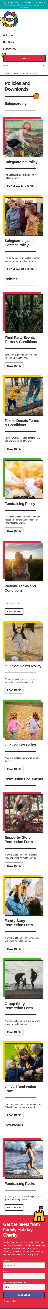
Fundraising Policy (20, 504)
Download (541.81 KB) (21, 185)
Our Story (8, 42)
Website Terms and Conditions (20, 588)
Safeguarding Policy (23, 162)
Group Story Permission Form (19, 1006)
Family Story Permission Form (19, 922)
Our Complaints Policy (23, 666)
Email (6, 1271)
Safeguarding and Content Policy (23, 243)
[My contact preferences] (24, 1287)
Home (7, 73)
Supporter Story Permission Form (19, 839)
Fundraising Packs (20, 1183)
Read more (15, 365)
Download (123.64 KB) (21, 268)
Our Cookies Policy (20, 745)
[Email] (24, 1276)
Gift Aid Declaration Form (20, 1089)
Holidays (8, 35)
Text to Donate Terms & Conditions (22, 422)
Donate (24, 58)
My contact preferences (14, 1282)
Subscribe (24, 1295)
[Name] (24, 1265)
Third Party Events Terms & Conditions (21, 339)
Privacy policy (10, 1301)
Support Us (9, 48)
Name (6, 1261)
